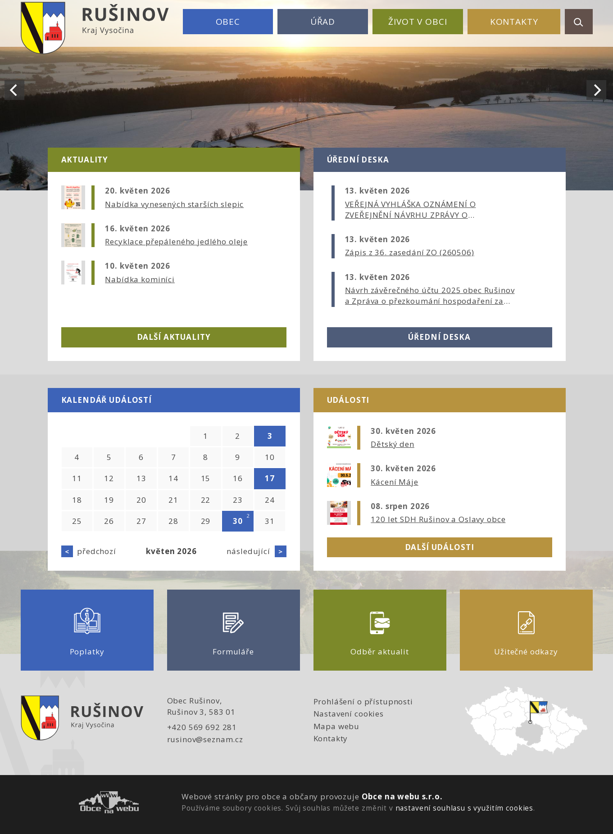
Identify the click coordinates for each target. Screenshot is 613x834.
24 (270, 500)
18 (77, 500)
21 (173, 500)
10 (270, 457)
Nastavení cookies (348, 713)
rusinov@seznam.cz (205, 739)
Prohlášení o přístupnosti (363, 701)
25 (77, 521)
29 (206, 521)
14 (173, 478)
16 (238, 478)
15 (206, 478)
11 (77, 478)
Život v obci (417, 21)
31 (270, 521)
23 (238, 500)
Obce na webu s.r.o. (402, 796)
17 (270, 478)
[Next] (596, 90)
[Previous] (14, 90)
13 (141, 478)
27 (141, 521)
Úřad (322, 21)
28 (173, 521)
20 (141, 500)
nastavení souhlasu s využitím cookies (464, 808)
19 (109, 500)
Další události (439, 547)
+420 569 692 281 (202, 727)
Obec (228, 21)
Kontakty (514, 21)
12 (109, 478)
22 (206, 500)
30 (238, 521)
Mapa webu (336, 726)
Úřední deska (439, 337)
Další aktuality (174, 337)
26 (109, 521)
